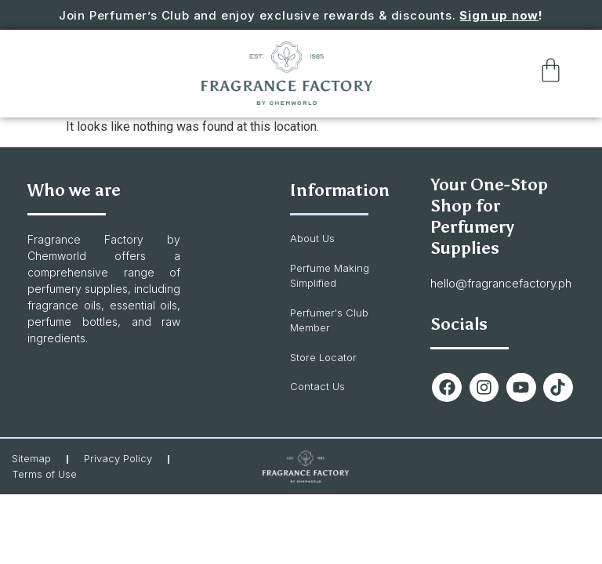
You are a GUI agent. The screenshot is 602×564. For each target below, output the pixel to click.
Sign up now (499, 15)
